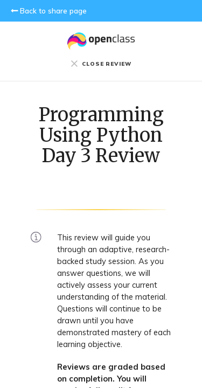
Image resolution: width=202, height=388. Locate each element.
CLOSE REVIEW (101, 63)
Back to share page (53, 10)
